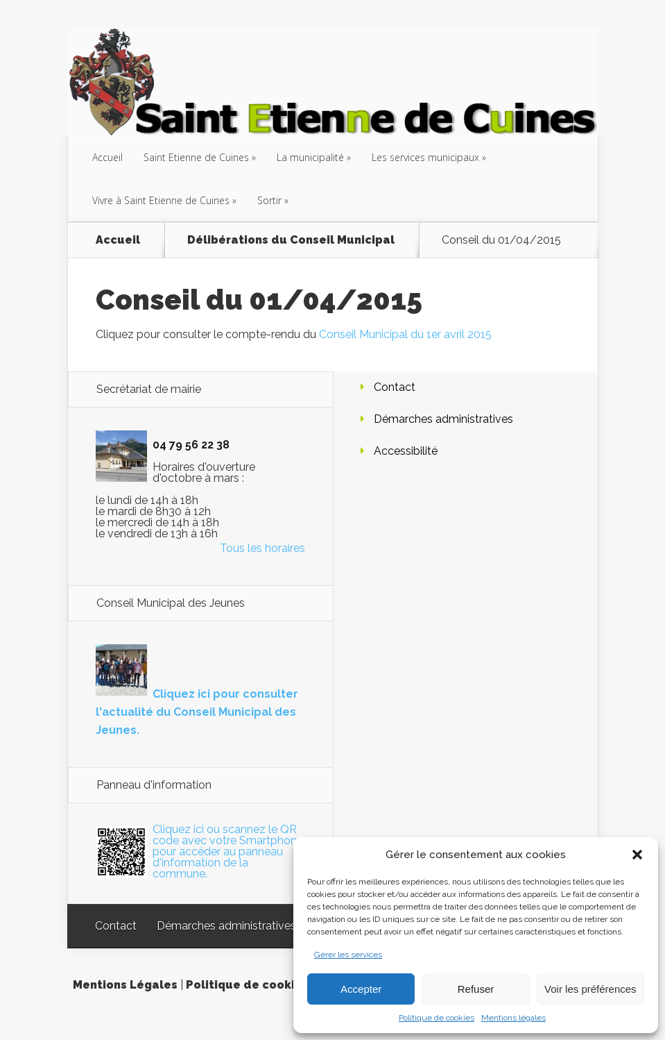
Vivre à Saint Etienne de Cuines (161, 200)
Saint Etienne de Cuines (196, 157)
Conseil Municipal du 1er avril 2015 (405, 334)
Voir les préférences (590, 989)
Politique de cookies (436, 1018)
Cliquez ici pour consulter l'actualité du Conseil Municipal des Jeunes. (197, 712)
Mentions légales (513, 1018)
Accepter (360, 989)
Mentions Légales (125, 984)
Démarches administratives (443, 419)
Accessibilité (406, 451)
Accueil (107, 157)
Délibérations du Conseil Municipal (291, 240)
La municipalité (310, 157)
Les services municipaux (425, 157)
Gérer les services (348, 954)
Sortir (269, 200)
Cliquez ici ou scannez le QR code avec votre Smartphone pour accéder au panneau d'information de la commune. (228, 851)
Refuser (476, 989)
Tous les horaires (262, 548)
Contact (394, 387)
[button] (637, 855)
